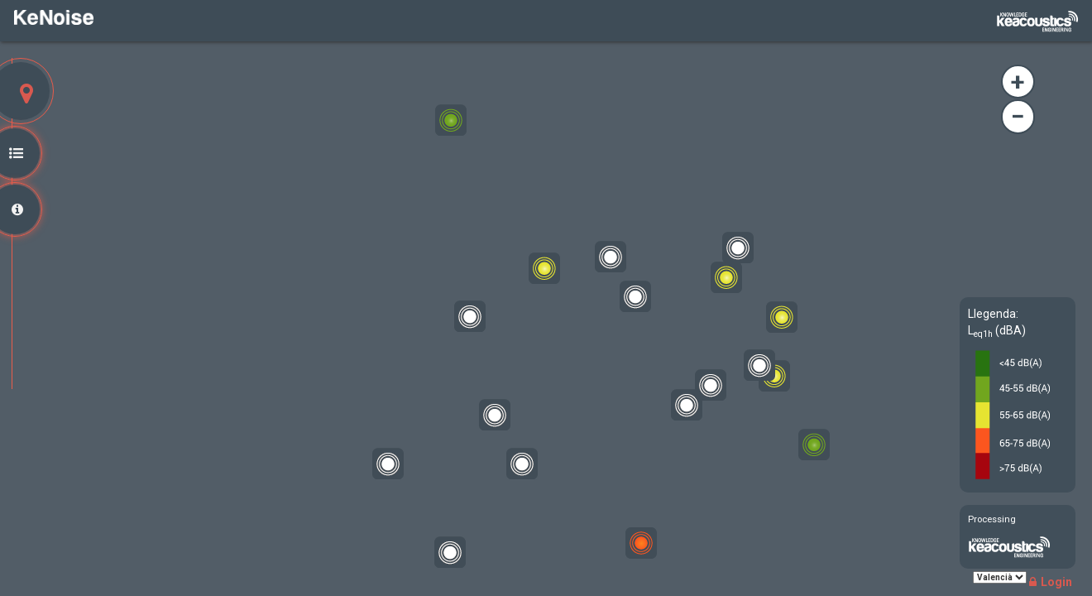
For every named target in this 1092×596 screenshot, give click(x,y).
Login (1050, 582)
